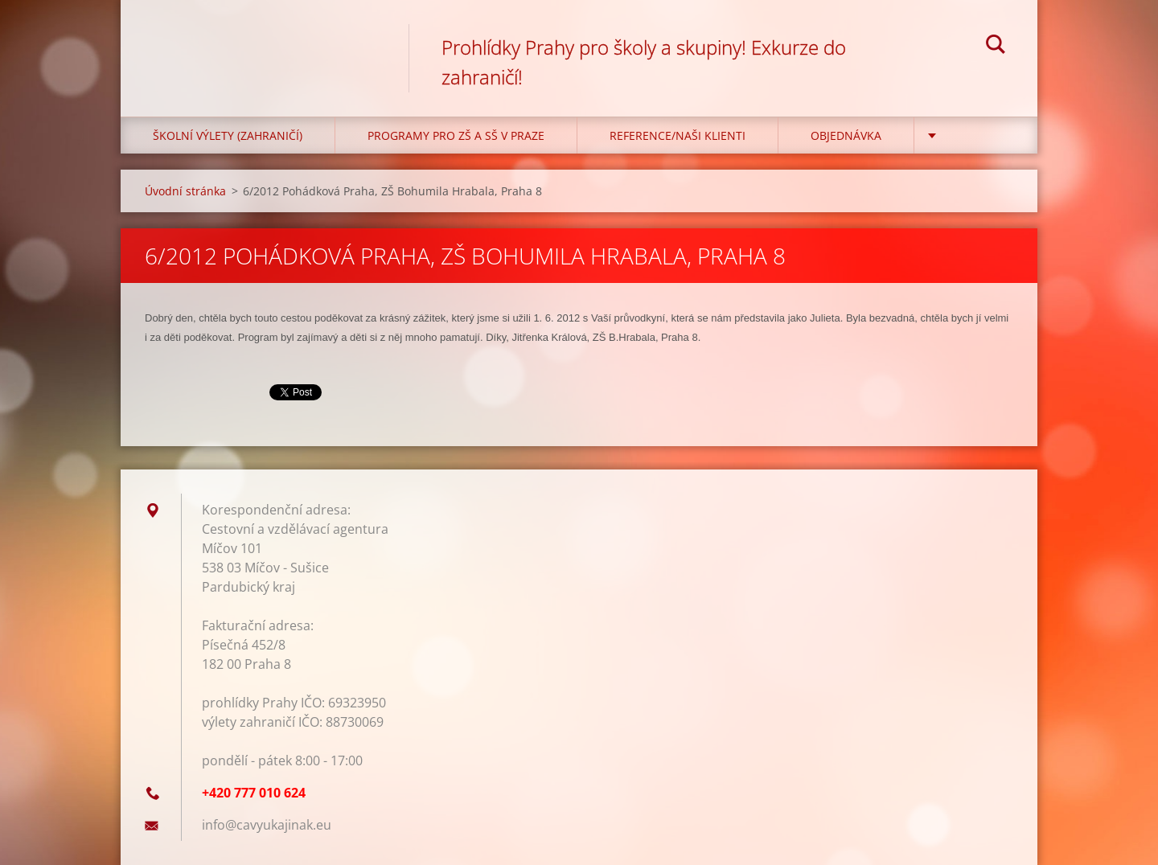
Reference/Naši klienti (677, 135)
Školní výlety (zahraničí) (227, 135)
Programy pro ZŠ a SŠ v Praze (456, 135)
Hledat (995, 46)
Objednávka (846, 135)
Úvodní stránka (185, 191)
